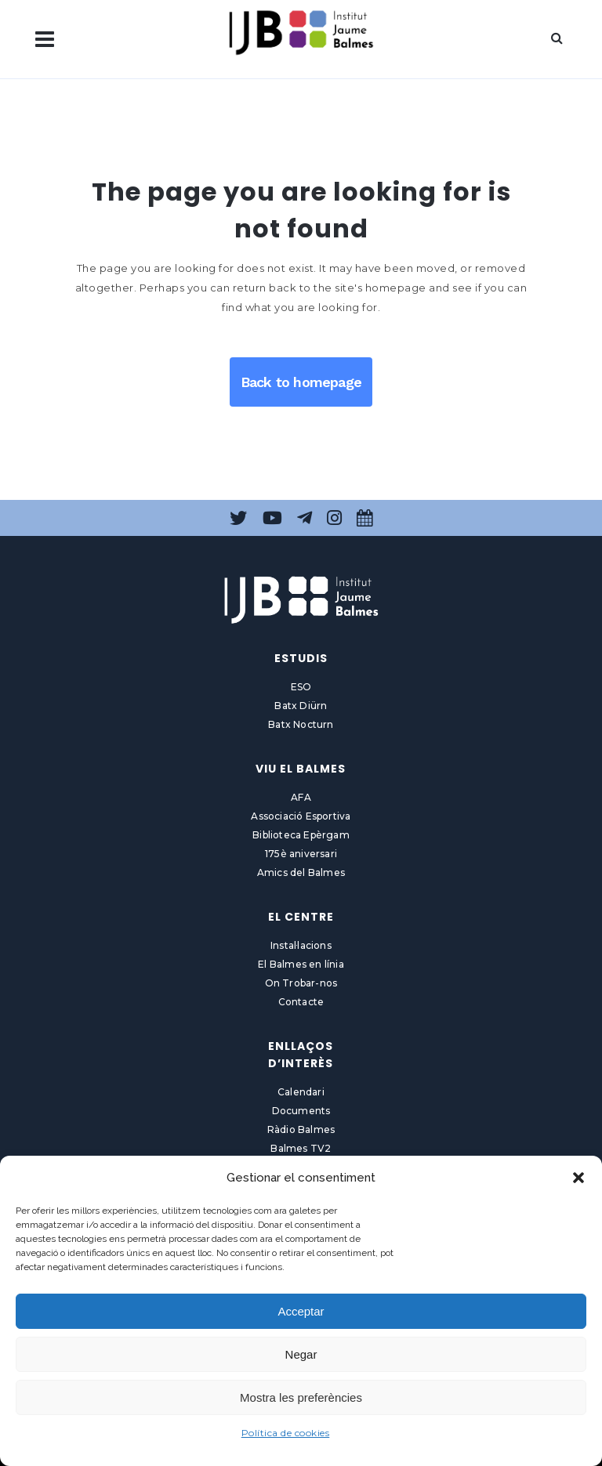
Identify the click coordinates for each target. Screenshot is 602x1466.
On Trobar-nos (301, 983)
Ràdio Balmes (301, 1129)
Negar (301, 1354)
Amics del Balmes (301, 872)
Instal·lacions (301, 945)
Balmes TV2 (300, 1148)
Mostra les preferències (301, 1397)
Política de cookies (285, 1433)
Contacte (301, 1002)
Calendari (301, 1092)
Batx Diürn (300, 705)
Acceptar (300, 1311)
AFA (301, 797)
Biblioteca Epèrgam (301, 835)
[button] (578, 1177)
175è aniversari (301, 854)
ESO (301, 687)
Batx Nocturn (300, 724)
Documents (301, 1111)
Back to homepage (301, 382)
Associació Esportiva (300, 816)
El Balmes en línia (301, 964)
